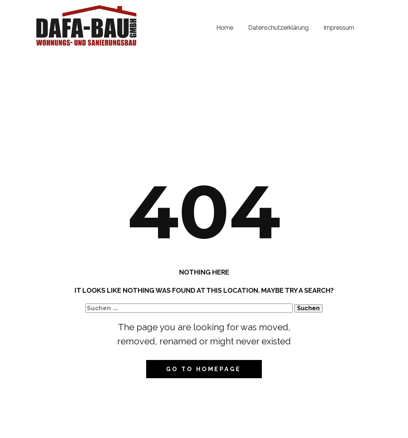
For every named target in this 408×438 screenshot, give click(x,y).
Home (224, 27)
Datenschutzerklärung (278, 27)
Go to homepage (203, 369)
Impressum (338, 27)
